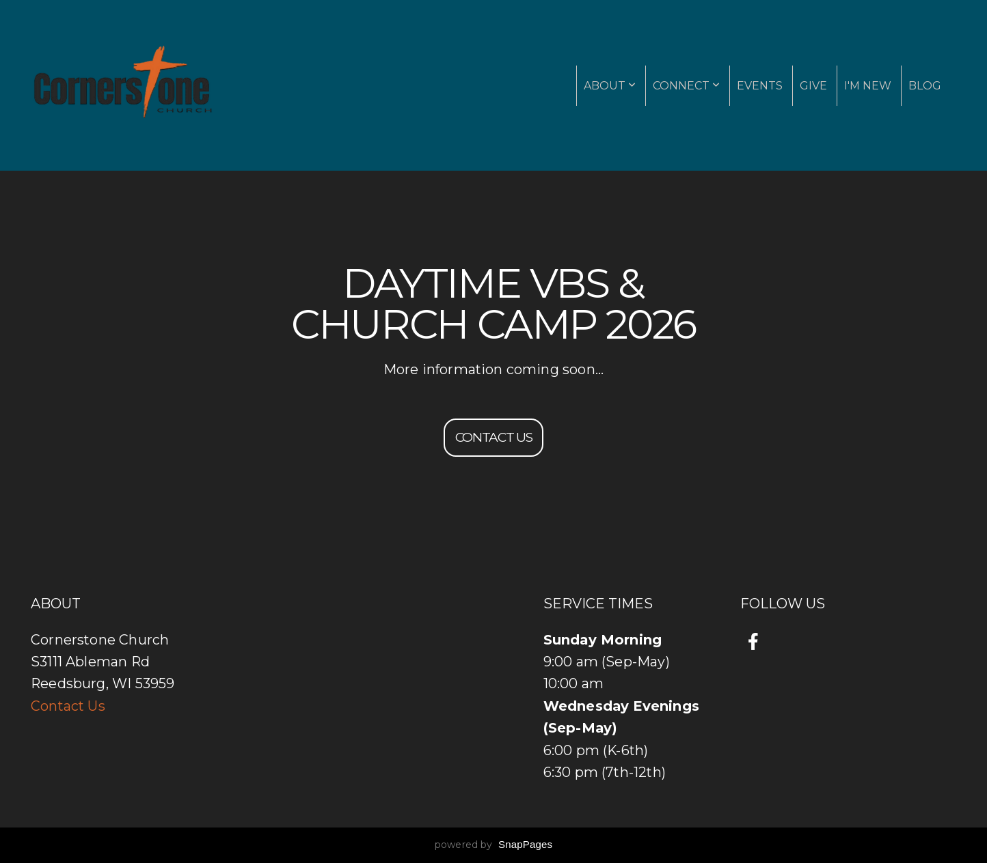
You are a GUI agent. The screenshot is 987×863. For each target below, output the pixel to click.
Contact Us (68, 706)
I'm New (867, 85)
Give (813, 85)
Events (760, 85)
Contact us (493, 437)
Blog (924, 85)
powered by (493, 844)
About (610, 85)
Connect (686, 85)
